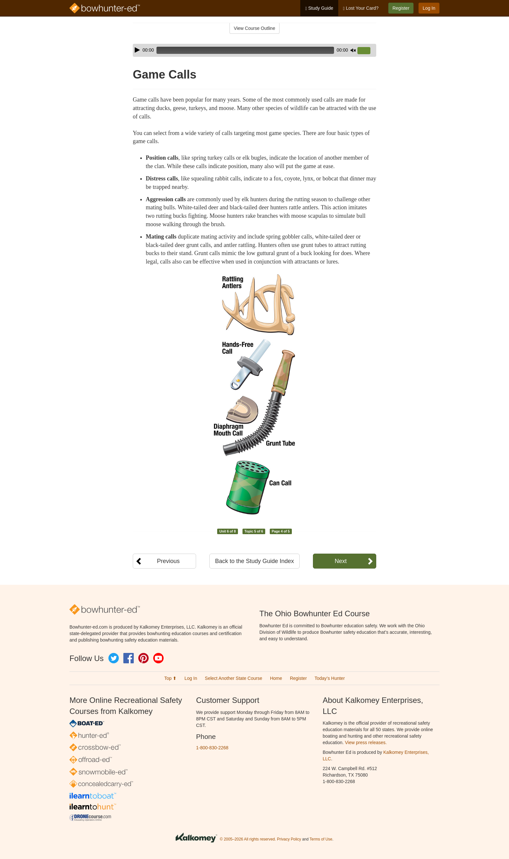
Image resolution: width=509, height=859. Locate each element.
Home (276, 678)
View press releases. (366, 742)
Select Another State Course (233, 678)
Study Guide (319, 8)
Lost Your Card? (361, 8)
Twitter (113, 658)
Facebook (128, 658)
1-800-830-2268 (212, 747)
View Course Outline (254, 28)
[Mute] (353, 50)
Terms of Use (321, 839)
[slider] (245, 50)
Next (341, 561)
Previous (168, 561)
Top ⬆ (170, 678)
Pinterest (143, 658)
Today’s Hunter (330, 678)
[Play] (137, 50)
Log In (429, 8)
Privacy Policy (289, 839)
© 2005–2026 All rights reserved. (248, 839)
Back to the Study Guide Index (254, 561)
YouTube (158, 658)
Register (400, 8)
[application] (254, 50)
